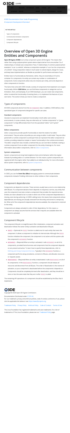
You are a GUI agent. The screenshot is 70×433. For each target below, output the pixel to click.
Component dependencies (14, 39)
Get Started (14, 9)
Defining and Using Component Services (21, 251)
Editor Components (42, 148)
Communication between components (18, 37)
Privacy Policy (22, 305)
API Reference (52, 9)
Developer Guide (61, 9)
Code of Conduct (45, 305)
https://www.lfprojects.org (37, 301)
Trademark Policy (10, 305)
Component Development (13, 22)
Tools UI (44, 9)
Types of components (13, 34)
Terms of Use (57, 305)
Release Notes (22, 9)
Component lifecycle (12, 42)
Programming (33, 19)
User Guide (38, 9)
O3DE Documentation (12, 19)
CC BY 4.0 (30, 296)
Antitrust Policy (33, 305)
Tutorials (30, 8)
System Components (35, 162)
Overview (26, 22)
